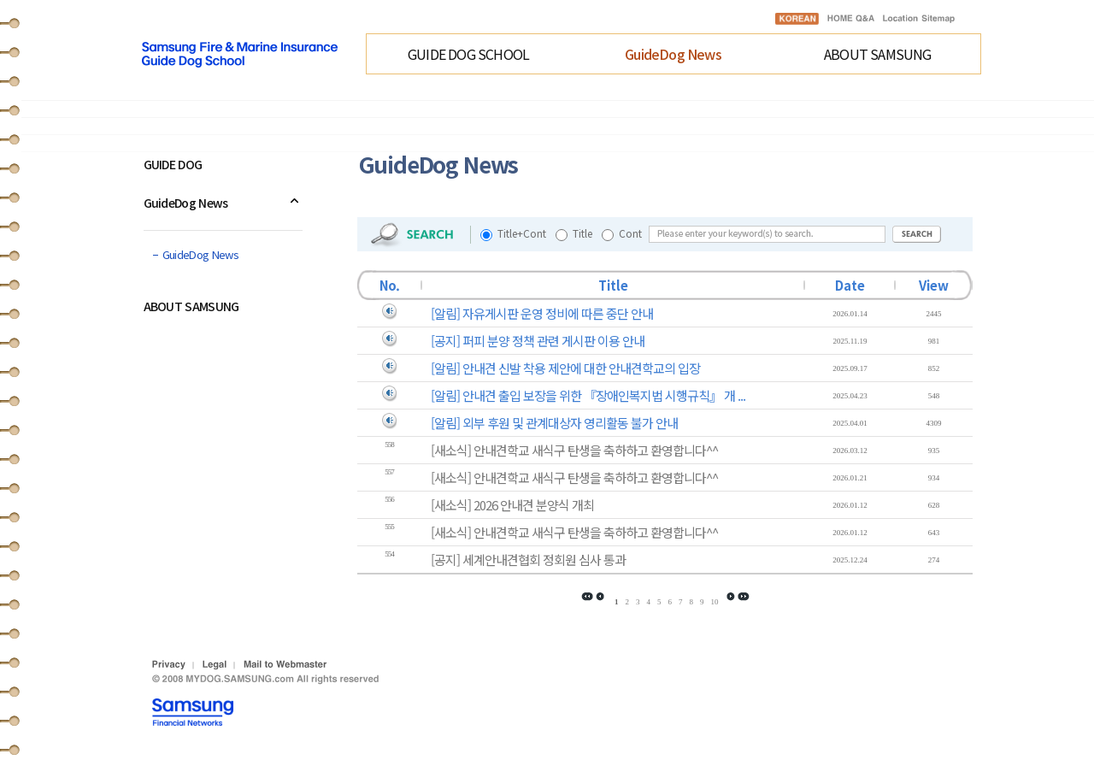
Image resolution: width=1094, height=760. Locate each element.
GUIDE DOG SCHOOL (468, 54)
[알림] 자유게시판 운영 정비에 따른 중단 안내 (542, 313)
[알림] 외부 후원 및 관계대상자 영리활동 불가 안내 (554, 423)
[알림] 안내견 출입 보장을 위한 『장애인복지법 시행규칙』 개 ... (588, 395)
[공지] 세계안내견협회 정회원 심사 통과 (528, 560)
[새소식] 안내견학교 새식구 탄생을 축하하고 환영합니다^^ (574, 450)
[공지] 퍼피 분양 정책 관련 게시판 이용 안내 (537, 341)
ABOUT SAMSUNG (878, 54)
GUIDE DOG (173, 164)
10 (714, 602)
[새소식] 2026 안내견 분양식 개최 (512, 505)
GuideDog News (673, 54)
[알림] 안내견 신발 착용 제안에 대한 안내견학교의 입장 (565, 368)
